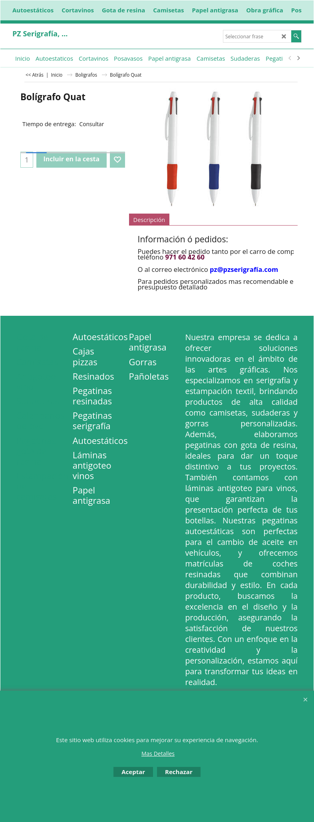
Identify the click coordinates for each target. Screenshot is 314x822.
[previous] (290, 58)
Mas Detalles (158, 753)
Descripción (149, 220)
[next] (298, 58)
